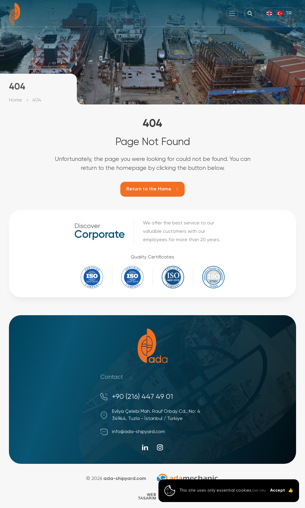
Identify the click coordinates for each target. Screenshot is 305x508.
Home (15, 100)
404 (36, 100)
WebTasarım (147, 496)
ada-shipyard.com (124, 478)
